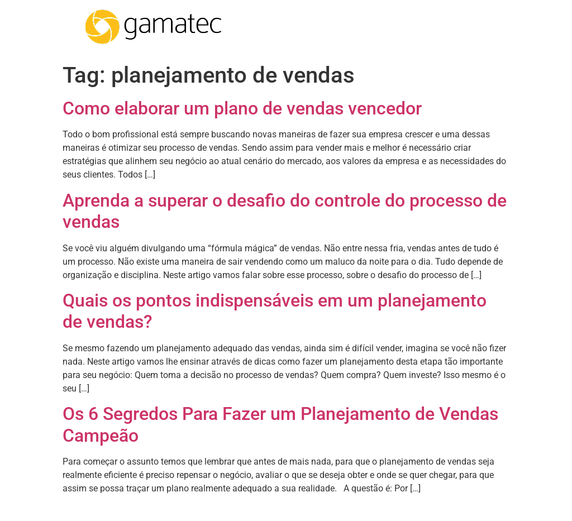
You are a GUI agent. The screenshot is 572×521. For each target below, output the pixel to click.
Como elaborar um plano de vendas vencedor (242, 108)
